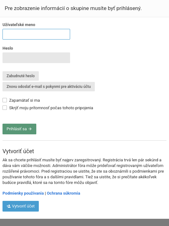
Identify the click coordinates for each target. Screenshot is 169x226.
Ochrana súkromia (63, 193)
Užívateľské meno (19, 24)
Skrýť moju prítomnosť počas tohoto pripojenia (48, 107)
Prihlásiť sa (19, 128)
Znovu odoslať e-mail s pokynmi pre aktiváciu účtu (49, 86)
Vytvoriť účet (21, 206)
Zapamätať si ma (21, 100)
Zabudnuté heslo (21, 76)
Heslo (8, 48)
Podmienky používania (23, 193)
